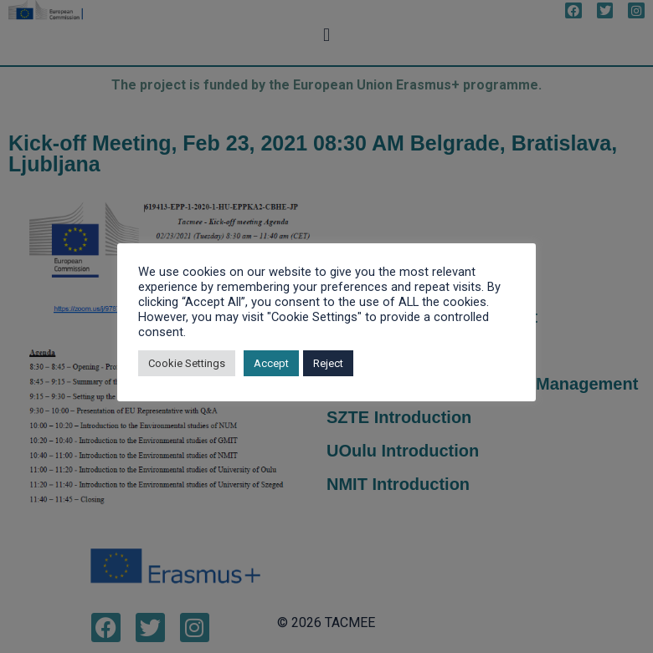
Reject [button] (328, 363)
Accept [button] (271, 363)
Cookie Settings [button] (186, 363)
